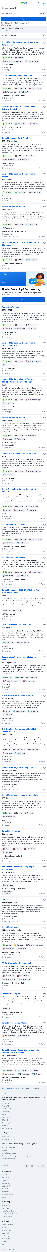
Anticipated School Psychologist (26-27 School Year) (19, 868)
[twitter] (38, 1166)
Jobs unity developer (8, 1147)
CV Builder (5, 1241)
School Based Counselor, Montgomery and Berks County (20, 43)
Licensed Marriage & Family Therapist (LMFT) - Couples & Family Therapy (18, 380)
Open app (42, 3)
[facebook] (27, 1166)
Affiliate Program (7, 1216)
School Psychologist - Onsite (14, 1023)
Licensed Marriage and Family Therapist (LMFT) (19, 175)
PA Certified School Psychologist (16, 963)
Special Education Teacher (13, 207)
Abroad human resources (9, 1153)
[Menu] (3, 3)
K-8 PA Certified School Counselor (17, 76)
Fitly (3, 1244)
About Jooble (6, 1175)
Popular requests (9, 1094)
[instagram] (32, 1166)
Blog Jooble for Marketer (9, 1214)
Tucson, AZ (5, 1106)
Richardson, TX (6, 1111)
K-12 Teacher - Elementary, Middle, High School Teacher (19, 730)
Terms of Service (7, 1230)
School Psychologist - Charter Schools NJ (20, 795)
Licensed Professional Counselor (16, 625)
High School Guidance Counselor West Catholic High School (19, 107)
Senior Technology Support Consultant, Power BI (19, 490)
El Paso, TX (5, 1120)
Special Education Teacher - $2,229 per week (19, 658)
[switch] (43, 35)
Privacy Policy (6, 1233)
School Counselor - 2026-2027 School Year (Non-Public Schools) (20, 591)
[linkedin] (43, 1166)
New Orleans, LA (7, 1128)
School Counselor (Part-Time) (15, 138)
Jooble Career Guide (8, 1211)
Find (23, 19)
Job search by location (9, 1139)
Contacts (5, 1180)
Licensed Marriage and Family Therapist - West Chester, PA (20, 344)
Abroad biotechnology (8, 1158)
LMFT (4, 899)
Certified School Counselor (14, 524)
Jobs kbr (4, 1150)
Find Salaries (6, 1239)
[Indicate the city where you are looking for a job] (23, 13)
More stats (7, 30)
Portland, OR (6, 1103)
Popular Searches (7, 1224)
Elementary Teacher (11, 307)
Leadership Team (7, 1186)
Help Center (5, 1177)
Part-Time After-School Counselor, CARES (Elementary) (20, 243)
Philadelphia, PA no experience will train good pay (17, 1156)
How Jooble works (7, 1189)
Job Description (7, 1236)
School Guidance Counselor (14, 557)
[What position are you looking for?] (23, 8)
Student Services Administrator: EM (17, 695)
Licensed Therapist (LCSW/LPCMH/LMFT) (20, 453)
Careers (4, 1197)
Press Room (5, 1183)
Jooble (13, 1249)
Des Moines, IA (6, 1109)
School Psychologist (11, 831)
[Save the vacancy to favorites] (44, 42)
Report (42, 69)
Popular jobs (5, 1136)
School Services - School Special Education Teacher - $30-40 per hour (21, 1051)
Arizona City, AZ (7, 1117)
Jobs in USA (5, 1227)
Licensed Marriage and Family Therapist (19, 767)
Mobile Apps (5, 1192)
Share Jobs (5, 1208)
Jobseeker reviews (7, 1194)
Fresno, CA (5, 1126)
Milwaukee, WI (6, 1123)
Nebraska (5, 1114)
